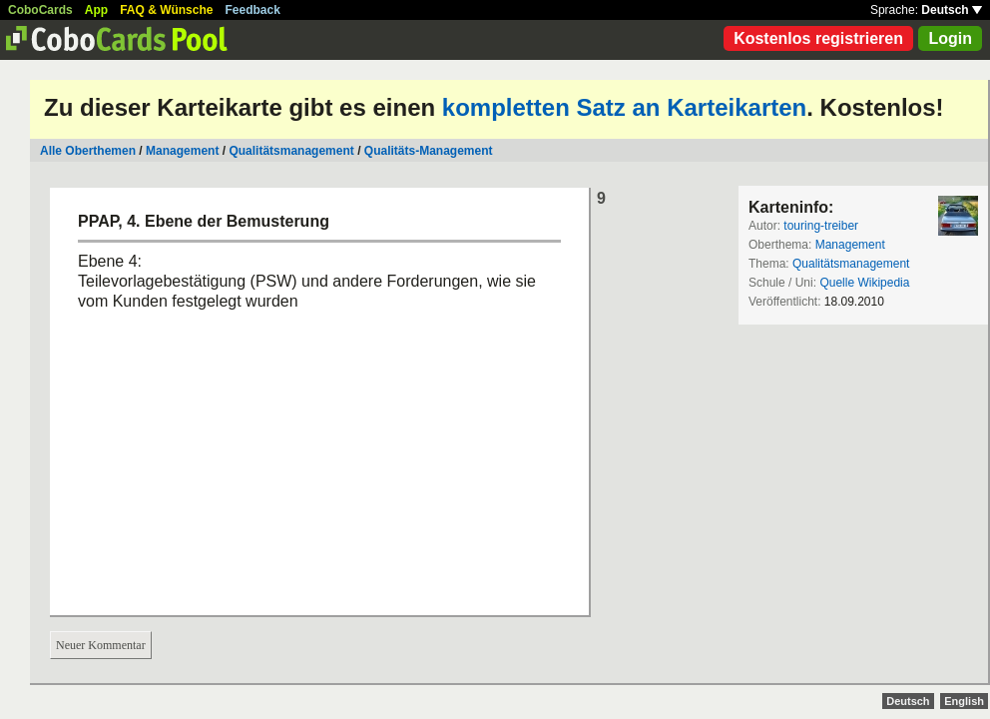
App (96, 10)
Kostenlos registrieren (818, 38)
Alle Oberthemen (88, 151)
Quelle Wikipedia (864, 283)
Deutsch (951, 10)
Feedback (253, 10)
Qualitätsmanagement (291, 151)
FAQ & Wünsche (166, 10)
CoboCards (40, 10)
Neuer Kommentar (101, 645)
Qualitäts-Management (428, 151)
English (964, 701)
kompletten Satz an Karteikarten (624, 107)
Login (950, 38)
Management (182, 151)
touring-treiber (820, 226)
